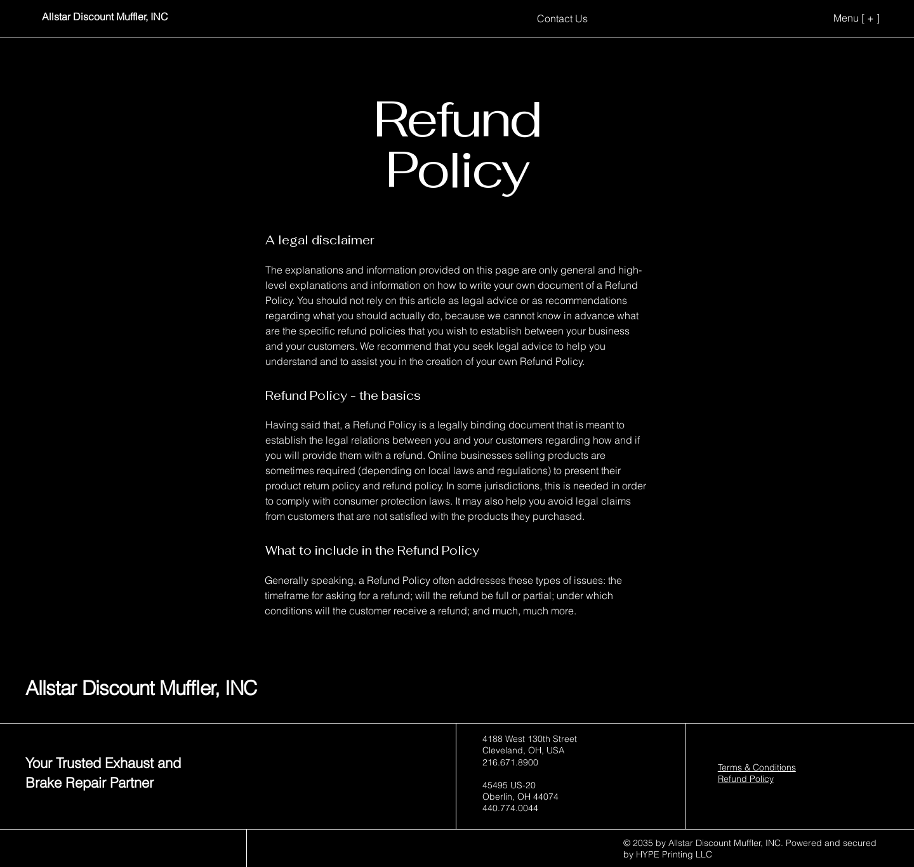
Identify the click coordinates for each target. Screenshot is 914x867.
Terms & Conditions (757, 767)
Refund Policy (746, 778)
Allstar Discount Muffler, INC (140, 688)
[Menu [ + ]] (837, 17)
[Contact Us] (562, 18)
